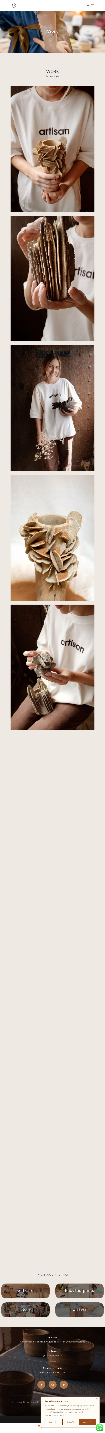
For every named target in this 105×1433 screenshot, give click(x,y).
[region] (70, 1412)
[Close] (96, 1398)
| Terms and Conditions (24, 1402)
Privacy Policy (58, 1415)
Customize (53, 1422)
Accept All (87, 1422)
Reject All (70, 1422)
